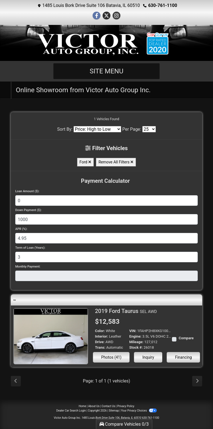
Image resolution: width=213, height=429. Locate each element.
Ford (86, 162)
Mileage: (136, 342)
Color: (100, 331)
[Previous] (16, 381)
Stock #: (136, 347)
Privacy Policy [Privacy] (126, 406)
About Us (94, 406)
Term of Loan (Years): (30, 248)
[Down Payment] (106, 219)
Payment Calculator (105, 181)
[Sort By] (97, 129)
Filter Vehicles (106, 148)
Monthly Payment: (27, 266)
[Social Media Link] (116, 16)
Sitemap (114, 410)
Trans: (100, 347)
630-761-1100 (162, 5)
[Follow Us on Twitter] (106, 16)
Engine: (135, 336)
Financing (183, 357)
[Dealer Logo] (106, 44)
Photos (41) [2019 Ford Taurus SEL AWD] (111, 357)
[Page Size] (149, 129)
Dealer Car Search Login (71, 410)
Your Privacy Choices (139, 410)
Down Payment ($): (28, 210)
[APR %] (106, 238)
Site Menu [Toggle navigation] (106, 71)
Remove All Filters (115, 162)
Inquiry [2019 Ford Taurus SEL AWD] (148, 357)
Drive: (100, 342)
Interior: (101, 336)
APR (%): (21, 229)
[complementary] (196, 412)
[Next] (197, 381)
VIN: (132, 331)
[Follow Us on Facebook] (96, 16)
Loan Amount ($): (27, 191)
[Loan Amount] (106, 200)
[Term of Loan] (106, 257)
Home (82, 406)
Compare (186, 338)
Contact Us (108, 406)
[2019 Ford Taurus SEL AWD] (51, 335)
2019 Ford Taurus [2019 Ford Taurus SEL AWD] (126, 311)
